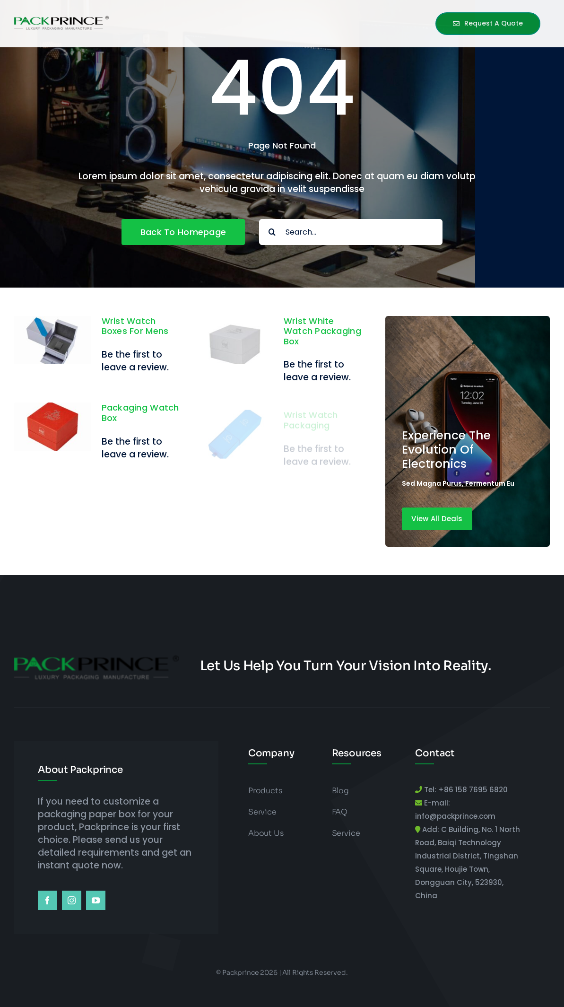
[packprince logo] (61, 17)
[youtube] (95, 900)
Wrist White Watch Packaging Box (322, 331)
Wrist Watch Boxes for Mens (135, 326)
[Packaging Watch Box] (52, 409)
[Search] (272, 232)
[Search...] (351, 232)
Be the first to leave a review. (135, 361)
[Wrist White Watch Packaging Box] (234, 322)
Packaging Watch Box (140, 413)
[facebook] (47, 900)
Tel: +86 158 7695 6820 (465, 790)
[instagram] (71, 900)
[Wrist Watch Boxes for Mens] (52, 322)
